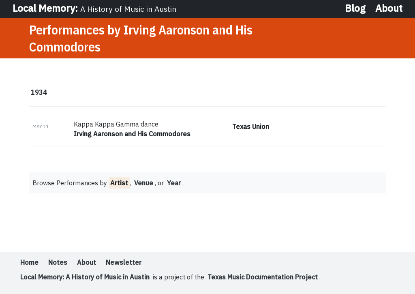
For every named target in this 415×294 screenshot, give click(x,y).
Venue (143, 183)
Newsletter (123, 262)
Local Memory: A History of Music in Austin (85, 277)
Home (29, 262)
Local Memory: (94, 8)
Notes (57, 262)
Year (174, 183)
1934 (39, 92)
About (388, 8)
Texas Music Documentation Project (263, 277)
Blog (355, 8)
